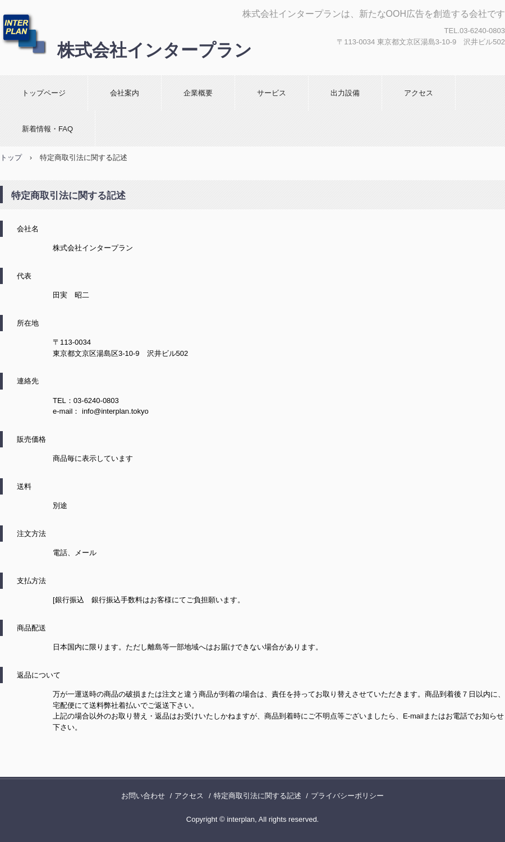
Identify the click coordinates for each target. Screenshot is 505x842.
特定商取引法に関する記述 (257, 795)
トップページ (44, 93)
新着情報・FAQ (47, 129)
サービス (271, 93)
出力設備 (345, 93)
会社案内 (124, 93)
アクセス (418, 93)
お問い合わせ (143, 795)
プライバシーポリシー (347, 795)
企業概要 (198, 93)
